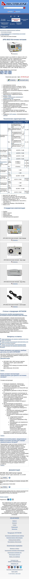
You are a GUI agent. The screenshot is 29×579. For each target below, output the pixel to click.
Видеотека (14, 529)
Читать (5, 477)
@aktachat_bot (14, 563)
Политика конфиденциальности (14, 569)
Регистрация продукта (14, 554)
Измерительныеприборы (16, 20)
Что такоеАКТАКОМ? (3, 20)
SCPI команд (12, 114)
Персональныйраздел (4, 27)
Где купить (12, 23)
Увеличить (15, 53)
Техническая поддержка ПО (14, 552)
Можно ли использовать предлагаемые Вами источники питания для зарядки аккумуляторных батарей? (13, 346)
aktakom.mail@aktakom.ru (14, 561)
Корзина (17, 11)
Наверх (2, 370)
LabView (5, 115)
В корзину (12, 80)
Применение (14, 527)
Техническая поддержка (14, 545)
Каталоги (14, 523)
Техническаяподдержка (19, 23)
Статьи (14, 525)
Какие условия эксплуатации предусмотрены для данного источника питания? (14, 342)
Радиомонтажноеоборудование (5, 23)
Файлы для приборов (14, 556)
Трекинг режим (7, 95)
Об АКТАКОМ (14, 518)
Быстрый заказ (24, 80)
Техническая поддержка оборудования (14, 550)
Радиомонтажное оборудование (14, 537)
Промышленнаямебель (24, 20)
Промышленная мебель (14, 539)
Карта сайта (14, 571)
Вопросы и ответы (14, 548)
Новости (9, 20)
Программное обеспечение (14, 541)
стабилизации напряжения (15, 97)
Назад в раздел (4, 496)
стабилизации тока (8, 98)
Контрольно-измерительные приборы (14, 535)
